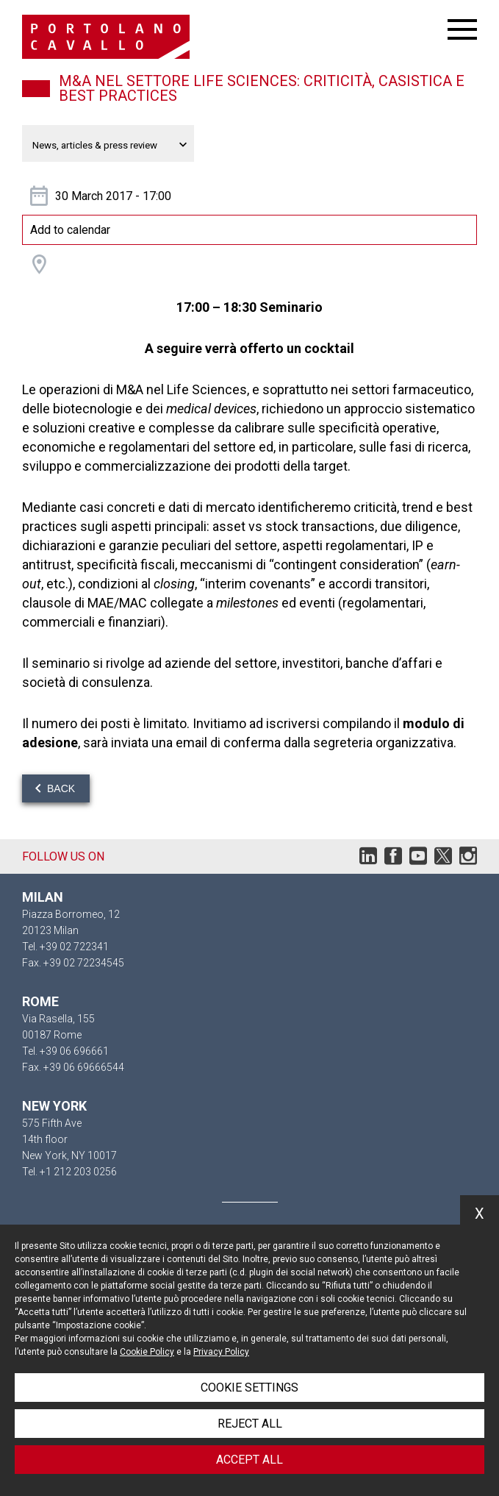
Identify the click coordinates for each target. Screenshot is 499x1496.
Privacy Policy (221, 1352)
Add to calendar (70, 230)
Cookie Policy (147, 1352)
